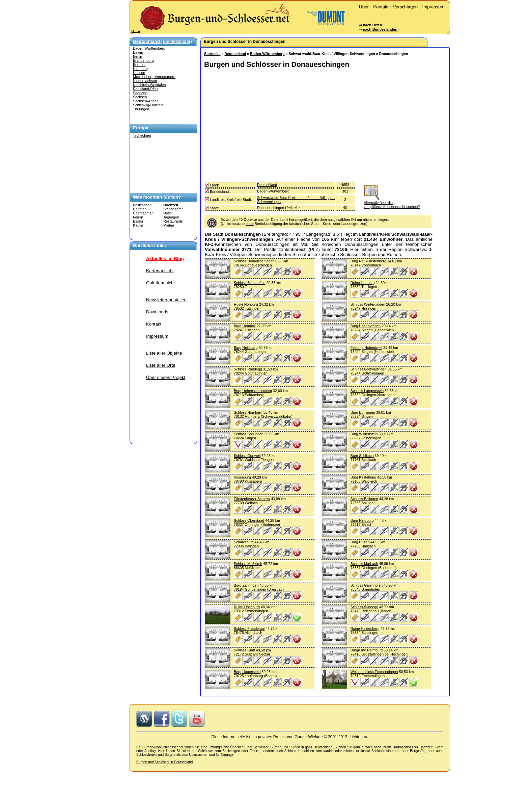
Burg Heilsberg (245, 347)
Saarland (140, 93)
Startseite (212, 54)
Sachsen (140, 97)
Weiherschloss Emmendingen (374, 672)
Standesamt (173, 209)
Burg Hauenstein (247, 672)
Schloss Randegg (248, 369)
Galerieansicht (160, 282)
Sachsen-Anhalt (145, 101)
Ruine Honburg (246, 304)
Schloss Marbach (364, 564)
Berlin (137, 56)
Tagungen (171, 217)
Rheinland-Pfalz (145, 89)
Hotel (167, 213)
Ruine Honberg (363, 283)
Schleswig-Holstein (148, 105)
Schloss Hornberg (248, 412)
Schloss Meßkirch (248, 564)
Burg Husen (360, 542)
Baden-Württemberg (149, 48)
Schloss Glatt (244, 650)
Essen (138, 221)
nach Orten (372, 25)
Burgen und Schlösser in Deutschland (164, 762)
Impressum (433, 6)
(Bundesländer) (162, 41)
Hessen (139, 73)
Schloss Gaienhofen (367, 585)
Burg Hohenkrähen (366, 326)
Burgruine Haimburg (367, 650)
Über (364, 6)
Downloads (157, 311)
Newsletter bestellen (166, 299)
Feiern (138, 217)
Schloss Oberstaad (249, 520)
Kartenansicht (160, 270)
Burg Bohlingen (363, 412)
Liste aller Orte (160, 365)
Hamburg (140, 69)
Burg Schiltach (362, 456)
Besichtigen (142, 205)
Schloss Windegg (364, 607)
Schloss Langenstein (367, 391)
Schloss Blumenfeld (250, 283)
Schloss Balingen (364, 499)
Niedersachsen (145, 81)
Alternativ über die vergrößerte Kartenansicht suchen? (392, 203)
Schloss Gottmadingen (369, 369)
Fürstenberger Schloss (252, 499)
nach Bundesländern (380, 29)
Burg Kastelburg (363, 477)
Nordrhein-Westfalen (149, 85)
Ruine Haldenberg (365, 628)
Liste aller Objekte (164, 353)
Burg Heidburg (362, 520)
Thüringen (141, 109)
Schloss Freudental (249, 628)
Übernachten (143, 213)
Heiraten (139, 209)
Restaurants (173, 221)
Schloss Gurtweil (247, 456)
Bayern (138, 52)
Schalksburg (244, 542)
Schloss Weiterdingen (368, 304)
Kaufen (138, 225)
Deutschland (235, 54)
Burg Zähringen (246, 585)
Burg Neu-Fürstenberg (368, 261)
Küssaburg (242, 477)
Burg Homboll (245, 326)
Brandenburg (143, 60)
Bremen (139, 64)
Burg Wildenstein (364, 434)
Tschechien (142, 135)
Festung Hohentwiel (366, 347)
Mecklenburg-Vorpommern (154, 77)
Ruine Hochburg (247, 607)
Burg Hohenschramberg (253, 391)
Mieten (168, 225)
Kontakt (380, 6)
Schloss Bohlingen (248, 434)
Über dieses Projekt (165, 377)
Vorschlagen (405, 6)
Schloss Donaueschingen (254, 261)
